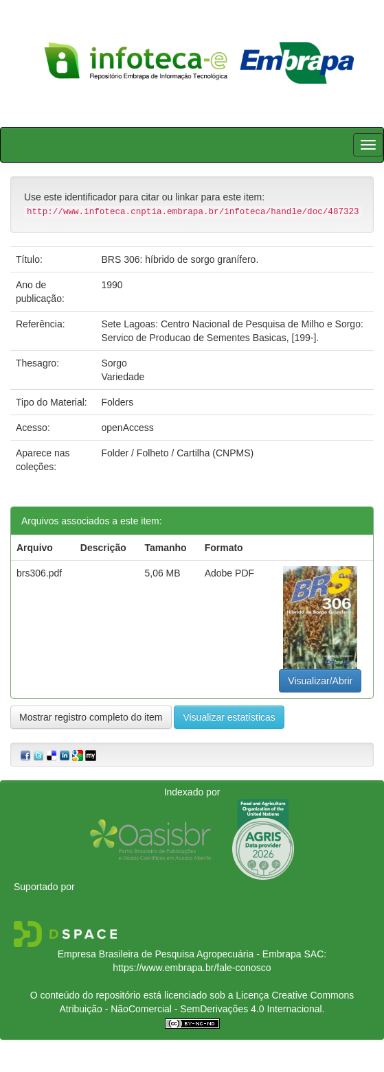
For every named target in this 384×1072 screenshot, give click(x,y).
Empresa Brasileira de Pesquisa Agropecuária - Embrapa (180, 953)
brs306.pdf (39, 573)
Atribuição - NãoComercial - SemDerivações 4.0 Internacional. (192, 1008)
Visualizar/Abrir (320, 680)
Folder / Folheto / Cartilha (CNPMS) (177, 452)
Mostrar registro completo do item (91, 717)
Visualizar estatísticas (229, 717)
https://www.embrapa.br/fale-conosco (192, 967)
